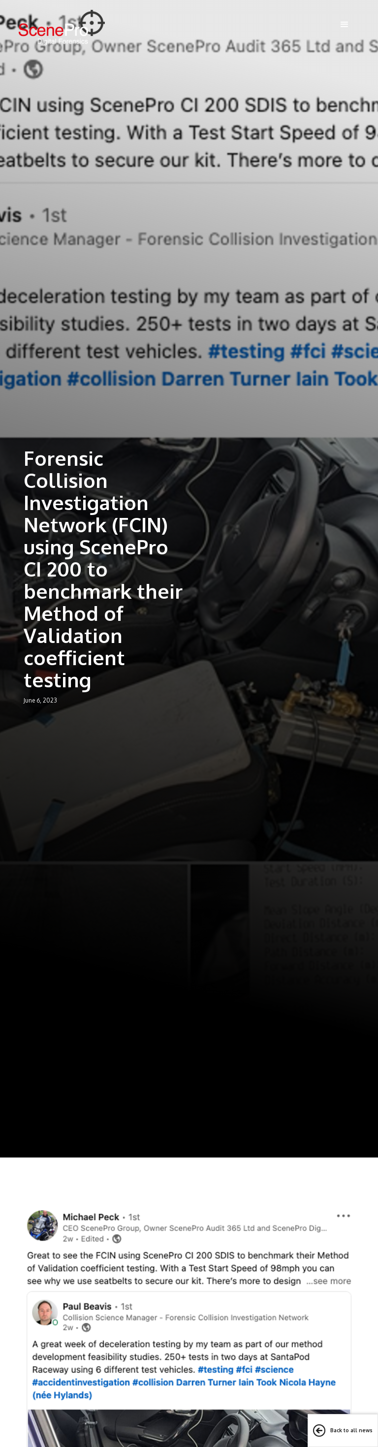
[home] (62, 27)
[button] (344, 24)
